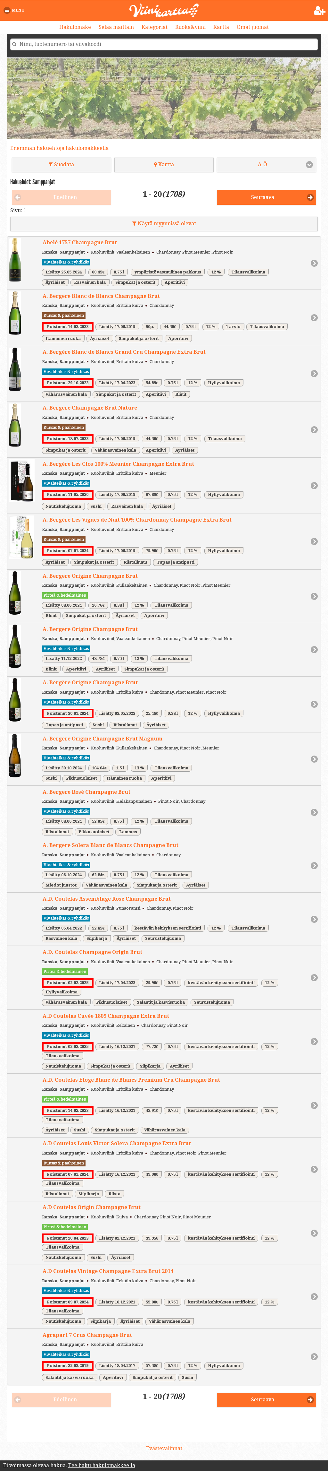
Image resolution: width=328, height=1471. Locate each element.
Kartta (221, 27)
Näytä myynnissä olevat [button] (164, 224)
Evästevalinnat (164, 1448)
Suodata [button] (61, 164)
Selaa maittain (116, 27)
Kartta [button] (164, 164)
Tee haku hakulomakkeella (101, 1465)
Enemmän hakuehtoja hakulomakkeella (59, 148)
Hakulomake (75, 27)
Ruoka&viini (190, 27)
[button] (15, 10)
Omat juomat (253, 27)
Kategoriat (155, 27)
